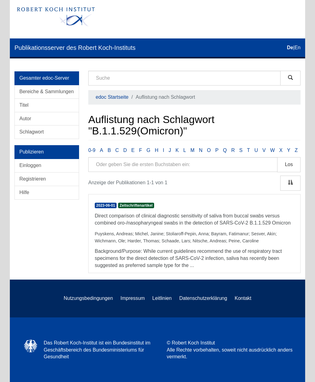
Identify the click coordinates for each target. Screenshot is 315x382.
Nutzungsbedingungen (88, 298)
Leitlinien (162, 298)
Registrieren (32, 178)
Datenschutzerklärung (203, 298)
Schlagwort (31, 131)
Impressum (133, 298)
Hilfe (24, 192)
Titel (24, 105)
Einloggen (30, 165)
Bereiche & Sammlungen (46, 91)
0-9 (91, 150)
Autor (25, 118)
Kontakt (243, 298)
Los (289, 164)
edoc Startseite (112, 97)
